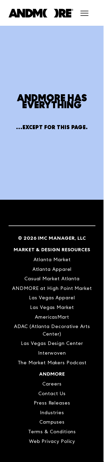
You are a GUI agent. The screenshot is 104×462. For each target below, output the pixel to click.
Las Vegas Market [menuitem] (52, 307)
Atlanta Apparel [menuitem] (52, 269)
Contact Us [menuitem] (51, 393)
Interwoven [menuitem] (52, 353)
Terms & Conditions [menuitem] (52, 431)
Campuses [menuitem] (52, 422)
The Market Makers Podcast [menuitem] (52, 362)
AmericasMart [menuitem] (52, 317)
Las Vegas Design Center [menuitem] (52, 343)
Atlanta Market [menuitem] (52, 259)
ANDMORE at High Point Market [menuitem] (52, 288)
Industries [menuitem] (52, 412)
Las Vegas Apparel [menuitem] (52, 297)
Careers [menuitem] (51, 384)
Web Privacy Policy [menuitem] (52, 441)
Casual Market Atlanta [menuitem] (52, 278)
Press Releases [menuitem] (52, 403)
